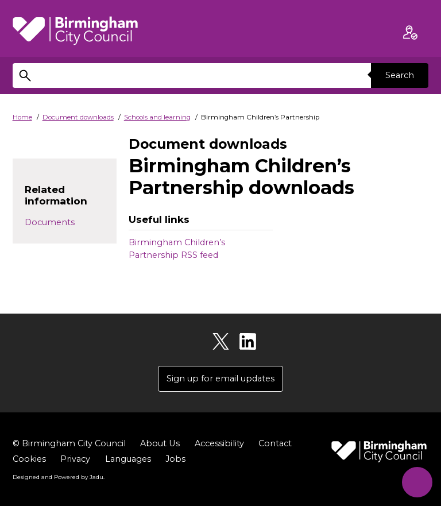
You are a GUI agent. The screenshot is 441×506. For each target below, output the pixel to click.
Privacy (75, 459)
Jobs (175, 459)
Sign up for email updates (220, 378)
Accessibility (218, 443)
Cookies (29, 459)
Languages (128, 459)
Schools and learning (157, 117)
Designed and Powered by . (59, 476)
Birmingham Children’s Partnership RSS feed (177, 248)
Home (22, 117)
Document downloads (78, 117)
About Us (159, 443)
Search (399, 75)
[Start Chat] (416, 481)
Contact (274, 443)
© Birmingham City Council (69, 443)
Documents (50, 222)
